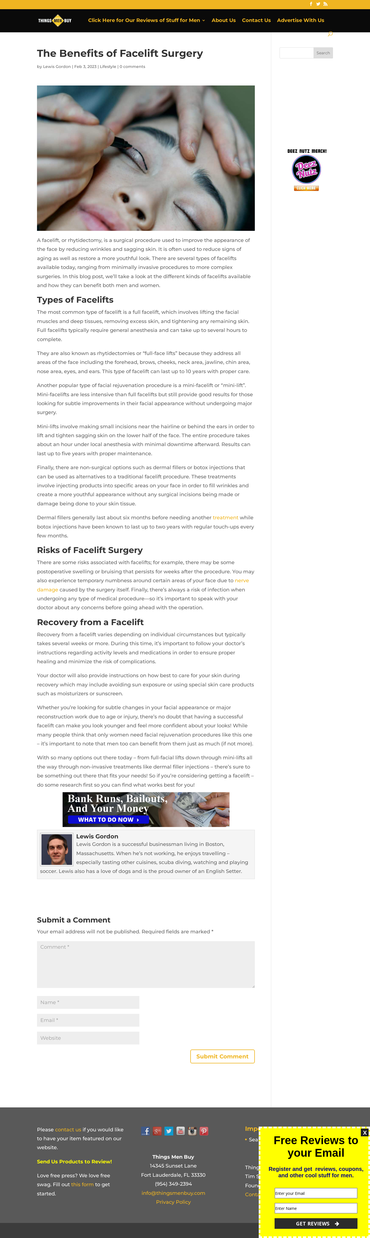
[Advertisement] (321, 101)
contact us (68, 1130)
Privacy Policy (173, 1202)
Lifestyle (108, 66)
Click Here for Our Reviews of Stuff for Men (144, 20)
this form (82, 1184)
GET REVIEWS (317, 1223)
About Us (224, 20)
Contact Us (256, 20)
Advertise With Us (300, 20)
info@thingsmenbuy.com (173, 1193)
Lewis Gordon (57, 66)
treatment (225, 518)
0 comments (132, 66)
